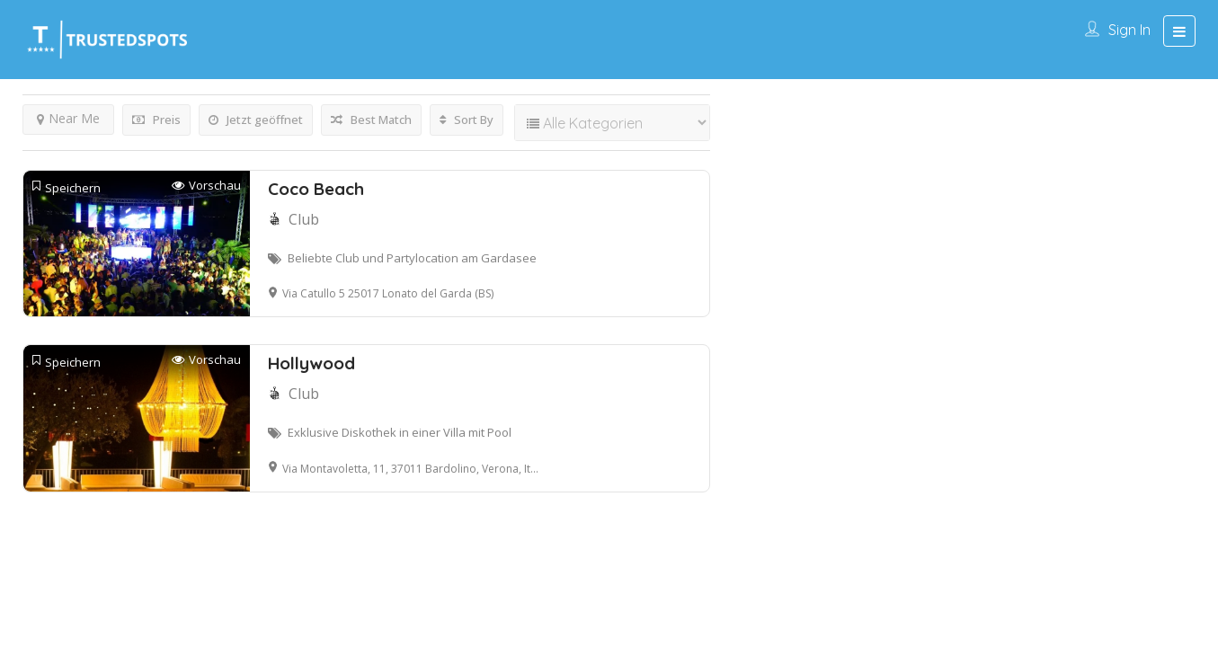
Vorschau (206, 185)
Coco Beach (316, 188)
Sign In (1129, 30)
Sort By (466, 119)
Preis (156, 119)
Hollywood (311, 363)
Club (304, 219)
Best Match (371, 119)
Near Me (68, 118)
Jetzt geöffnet (256, 119)
